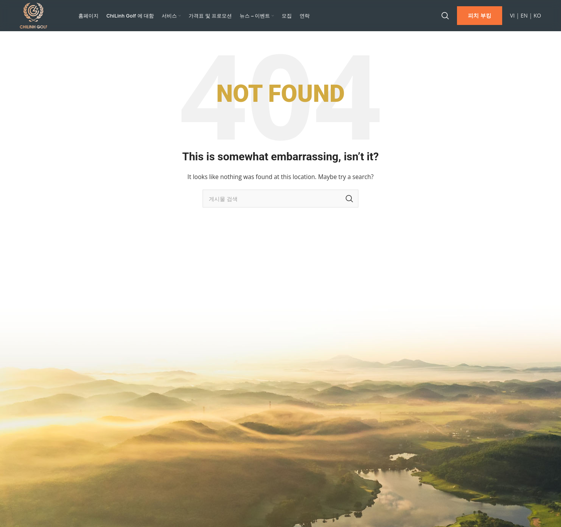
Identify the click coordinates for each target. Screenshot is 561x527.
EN (523, 17)
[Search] (445, 17)
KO (537, 17)
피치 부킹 (479, 17)
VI (512, 17)
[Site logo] (33, 17)
